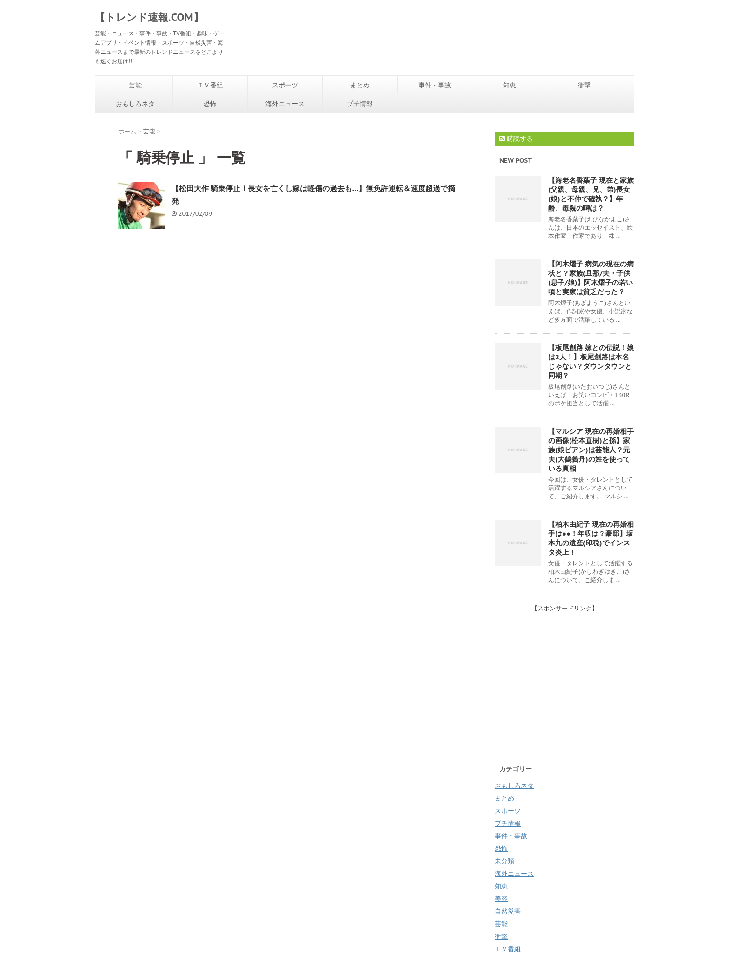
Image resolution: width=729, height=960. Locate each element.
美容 (501, 898)
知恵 (509, 85)
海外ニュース (285, 103)
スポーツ (285, 85)
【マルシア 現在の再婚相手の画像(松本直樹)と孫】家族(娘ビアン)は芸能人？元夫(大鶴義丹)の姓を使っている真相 (591, 450)
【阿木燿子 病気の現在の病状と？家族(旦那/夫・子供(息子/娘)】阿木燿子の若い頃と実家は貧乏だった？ (591, 277)
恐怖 (210, 103)
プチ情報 (360, 103)
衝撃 (584, 85)
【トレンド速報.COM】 (149, 17)
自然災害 (508, 911)
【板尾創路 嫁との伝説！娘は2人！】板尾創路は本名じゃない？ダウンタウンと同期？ (591, 361)
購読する (516, 138)
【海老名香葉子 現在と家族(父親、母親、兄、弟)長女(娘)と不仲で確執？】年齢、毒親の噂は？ (591, 194)
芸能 (135, 85)
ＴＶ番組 (210, 85)
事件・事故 (434, 85)
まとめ (360, 85)
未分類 (504, 861)
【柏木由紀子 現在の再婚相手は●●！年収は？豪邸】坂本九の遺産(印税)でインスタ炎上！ (591, 538)
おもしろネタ (135, 103)
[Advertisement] (573, 678)
